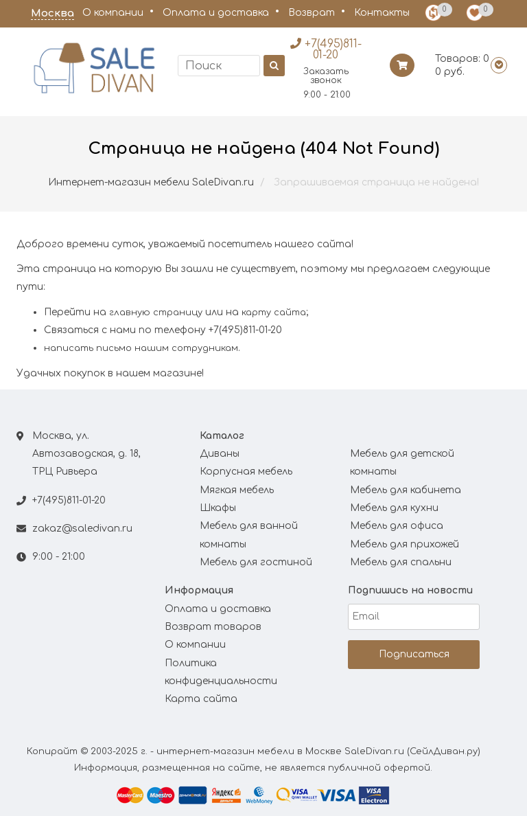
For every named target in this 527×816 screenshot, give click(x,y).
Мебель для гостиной (256, 562)
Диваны (219, 454)
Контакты (382, 13)
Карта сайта (201, 699)
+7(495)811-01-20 (69, 500)
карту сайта (274, 312)
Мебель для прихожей (404, 544)
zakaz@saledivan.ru (82, 528)
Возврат (311, 13)
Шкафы (218, 508)
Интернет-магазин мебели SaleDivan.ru (151, 182)
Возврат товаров (213, 627)
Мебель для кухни (394, 508)
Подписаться (414, 654)
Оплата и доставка (216, 13)
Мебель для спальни (401, 562)
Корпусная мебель (246, 471)
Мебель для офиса (396, 526)
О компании (112, 13)
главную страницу (155, 312)
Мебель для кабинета (405, 490)
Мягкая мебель (237, 490)
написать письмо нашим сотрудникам (141, 348)
